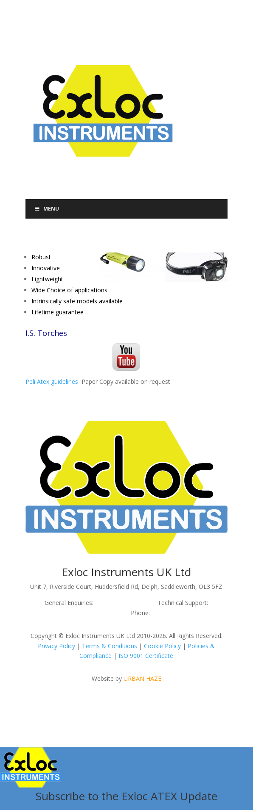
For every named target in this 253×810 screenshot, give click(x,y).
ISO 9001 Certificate (145, 656)
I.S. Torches (46, 333)
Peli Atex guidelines (51, 381)
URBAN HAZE (142, 678)
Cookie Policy (162, 646)
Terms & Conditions (109, 646)
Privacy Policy (56, 646)
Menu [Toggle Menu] (46, 208)
